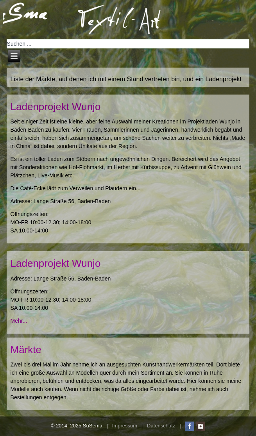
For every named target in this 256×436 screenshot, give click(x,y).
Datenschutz (161, 426)
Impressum (124, 426)
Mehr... (19, 321)
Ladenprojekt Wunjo (56, 107)
